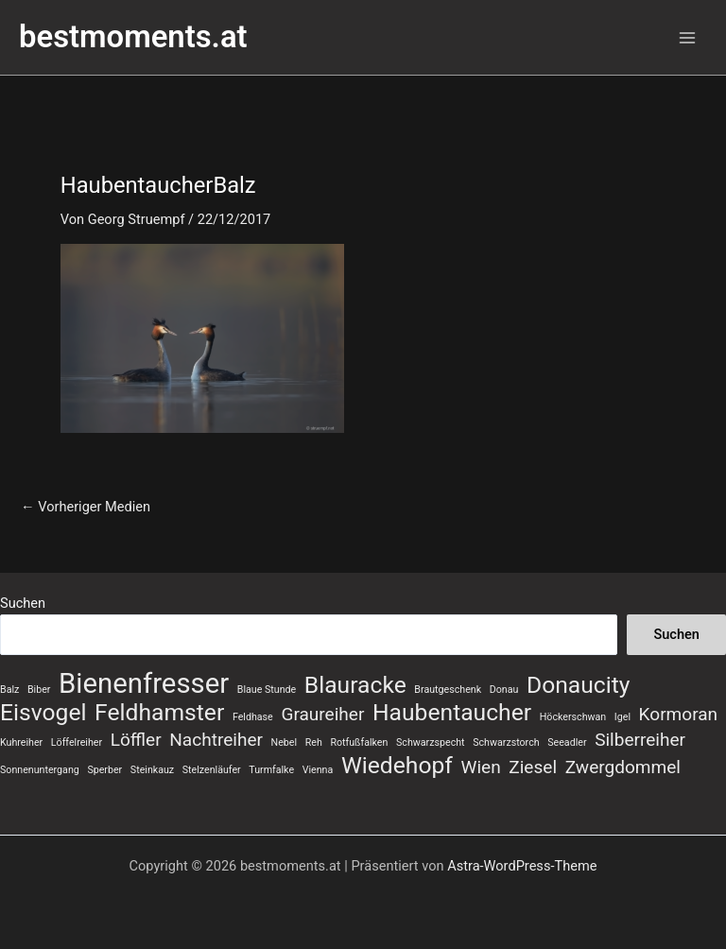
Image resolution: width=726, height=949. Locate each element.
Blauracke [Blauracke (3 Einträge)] (355, 685)
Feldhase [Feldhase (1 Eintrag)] (253, 717)
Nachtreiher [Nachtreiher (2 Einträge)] (216, 740)
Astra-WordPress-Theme (521, 865)
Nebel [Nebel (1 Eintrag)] (284, 742)
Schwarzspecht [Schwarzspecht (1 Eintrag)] (430, 742)
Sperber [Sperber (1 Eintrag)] (104, 770)
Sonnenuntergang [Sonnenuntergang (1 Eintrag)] (39, 770)
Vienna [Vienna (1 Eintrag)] (318, 770)
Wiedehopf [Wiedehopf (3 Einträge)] (397, 765)
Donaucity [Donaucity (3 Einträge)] (579, 685)
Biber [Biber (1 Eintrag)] (38, 689)
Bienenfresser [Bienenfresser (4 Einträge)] (144, 683)
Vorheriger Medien (85, 507)
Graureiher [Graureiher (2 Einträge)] (322, 714)
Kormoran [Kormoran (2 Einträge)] (678, 714)
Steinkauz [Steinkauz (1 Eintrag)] (152, 770)
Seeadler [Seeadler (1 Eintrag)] (566, 742)
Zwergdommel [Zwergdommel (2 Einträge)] (623, 767)
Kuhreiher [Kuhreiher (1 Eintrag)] (21, 742)
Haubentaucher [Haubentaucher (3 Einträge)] (451, 712)
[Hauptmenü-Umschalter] (687, 38)
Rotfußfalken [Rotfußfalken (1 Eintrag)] (359, 742)
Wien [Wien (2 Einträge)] (481, 767)
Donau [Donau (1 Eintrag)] (504, 689)
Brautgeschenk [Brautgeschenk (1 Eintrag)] (447, 689)
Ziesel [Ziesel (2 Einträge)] (533, 767)
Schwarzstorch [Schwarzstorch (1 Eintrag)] (506, 742)
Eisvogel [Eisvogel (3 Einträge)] (43, 712)
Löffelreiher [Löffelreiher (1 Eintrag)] (76, 742)
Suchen (22, 603)
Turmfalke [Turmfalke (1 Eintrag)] (271, 770)
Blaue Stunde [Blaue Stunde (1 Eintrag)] (266, 689)
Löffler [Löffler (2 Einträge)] (136, 740)
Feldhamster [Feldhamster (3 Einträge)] (159, 712)
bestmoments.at (133, 37)
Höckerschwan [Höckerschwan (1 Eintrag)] (573, 717)
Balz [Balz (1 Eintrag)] (9, 689)
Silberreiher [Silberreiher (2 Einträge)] (640, 740)
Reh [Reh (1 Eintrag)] (313, 742)
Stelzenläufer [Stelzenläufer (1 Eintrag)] (211, 770)
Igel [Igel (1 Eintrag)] (622, 717)
